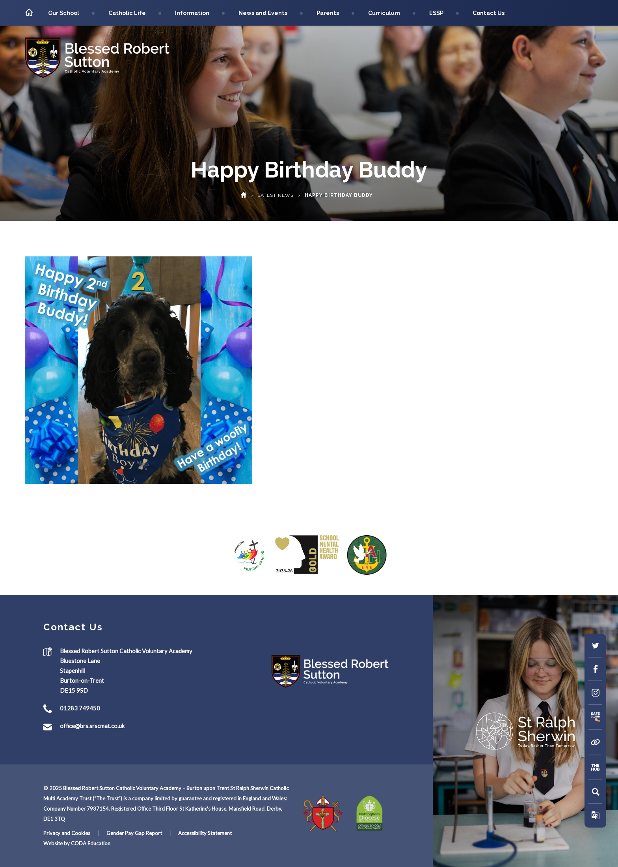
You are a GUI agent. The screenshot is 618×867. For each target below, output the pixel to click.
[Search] (595, 791)
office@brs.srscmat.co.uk (92, 726)
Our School (63, 12)
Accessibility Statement (205, 833)
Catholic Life (127, 12)
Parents (327, 12)
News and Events (262, 12)
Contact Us (488, 12)
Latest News (275, 195)
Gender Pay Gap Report (134, 833)
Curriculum (384, 12)
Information (192, 12)
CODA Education (90, 843)
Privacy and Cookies (66, 833)
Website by (57, 843)
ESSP (436, 12)
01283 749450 (80, 708)
